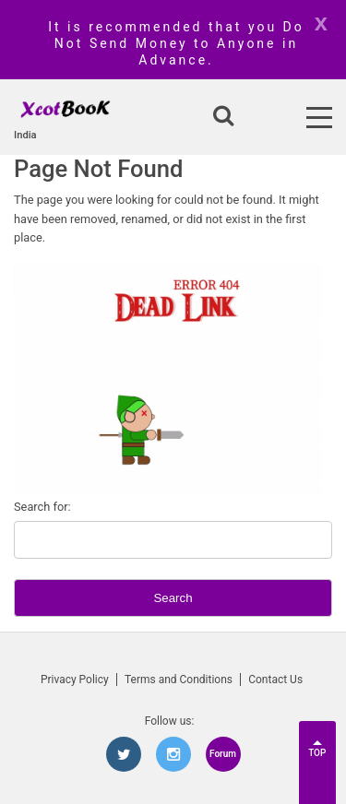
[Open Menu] (319, 117)
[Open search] (223, 117)
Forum (222, 754)
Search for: (42, 507)
